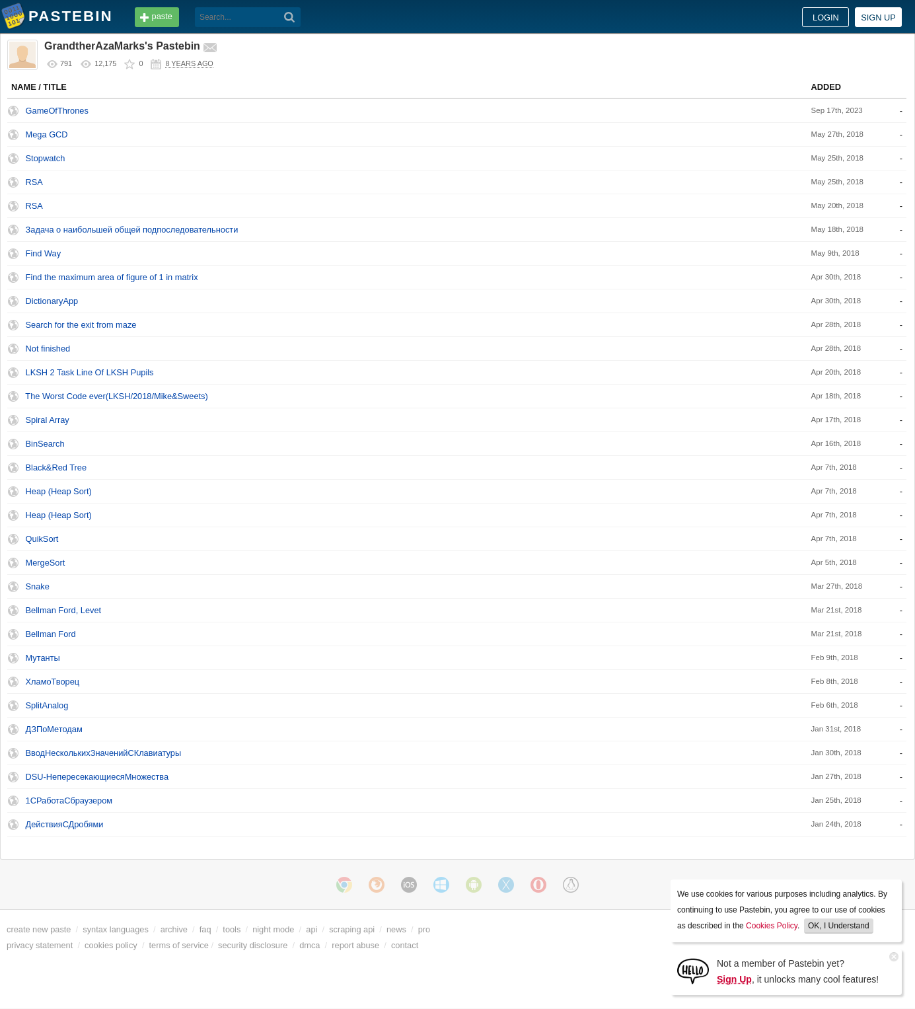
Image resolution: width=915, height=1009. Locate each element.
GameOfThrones (57, 111)
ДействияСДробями (65, 824)
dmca (309, 945)
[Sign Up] (693, 970)
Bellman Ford (51, 634)
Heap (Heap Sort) (59, 491)
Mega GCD (47, 134)
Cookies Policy (771, 925)
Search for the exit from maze (81, 325)
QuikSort (42, 539)
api (311, 929)
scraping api (352, 929)
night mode (273, 929)
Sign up (878, 17)
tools (231, 929)
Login (826, 17)
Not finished (48, 349)
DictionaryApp (52, 301)
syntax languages (116, 929)
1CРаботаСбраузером (69, 800)
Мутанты (43, 658)
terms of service (179, 945)
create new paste (39, 929)
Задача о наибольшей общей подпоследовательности (132, 230)
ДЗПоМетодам (54, 729)
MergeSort (45, 563)
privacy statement (40, 945)
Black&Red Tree (56, 467)
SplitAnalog (47, 705)
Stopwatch (45, 158)
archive (174, 929)
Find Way (43, 253)
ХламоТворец (53, 682)
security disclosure (252, 945)
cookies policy (111, 945)
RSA (34, 182)
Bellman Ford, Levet (64, 610)
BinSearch (45, 444)
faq (205, 929)
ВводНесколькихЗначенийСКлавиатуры (104, 753)
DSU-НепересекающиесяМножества (97, 777)
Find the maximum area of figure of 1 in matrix (112, 277)
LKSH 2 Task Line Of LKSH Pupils (90, 372)
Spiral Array (47, 420)
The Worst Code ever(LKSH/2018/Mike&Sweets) (116, 396)
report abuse (355, 945)
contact (404, 945)
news (396, 929)
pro (424, 929)
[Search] (290, 17)
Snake (38, 586)
